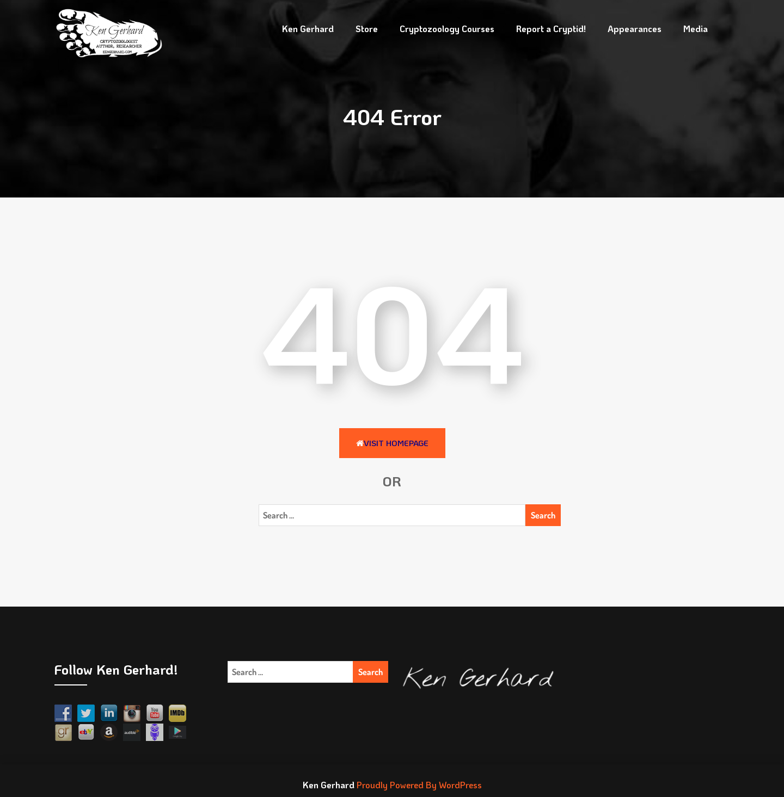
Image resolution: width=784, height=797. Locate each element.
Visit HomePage (392, 442)
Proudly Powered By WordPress (419, 784)
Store (367, 28)
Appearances (634, 28)
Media (695, 28)
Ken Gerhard (308, 28)
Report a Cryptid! (551, 28)
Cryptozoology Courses (447, 28)
